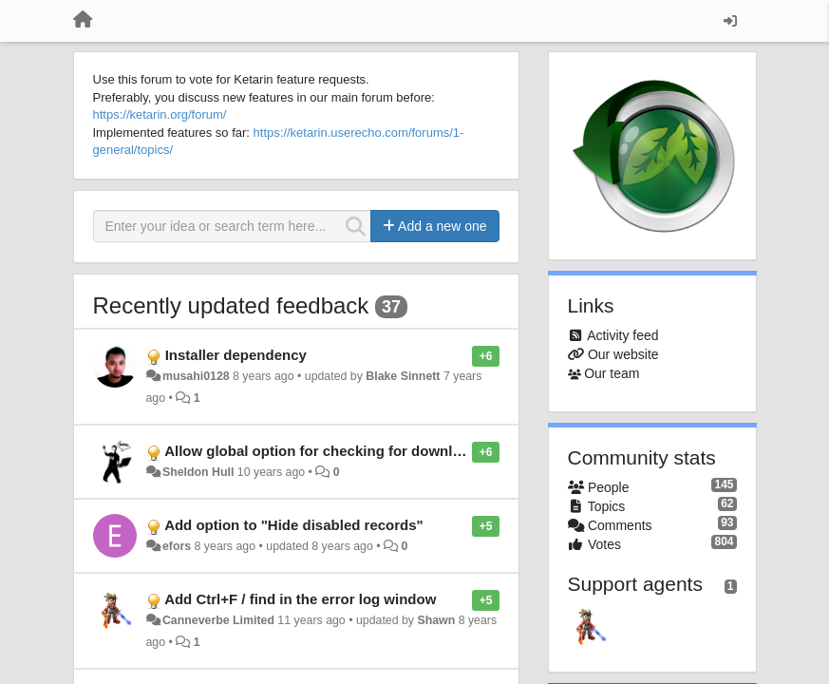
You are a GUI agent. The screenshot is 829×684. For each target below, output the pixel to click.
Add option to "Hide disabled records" (294, 525)
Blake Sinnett (403, 376)
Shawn (436, 620)
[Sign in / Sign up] (730, 21)
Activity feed (622, 335)
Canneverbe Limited (218, 620)
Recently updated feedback (231, 305)
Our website (623, 354)
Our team (611, 373)
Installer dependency (236, 355)
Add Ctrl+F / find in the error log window (300, 599)
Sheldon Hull (198, 472)
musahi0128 (196, 376)
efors (176, 546)
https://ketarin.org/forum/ (160, 114)
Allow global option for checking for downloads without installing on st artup (424, 451)
